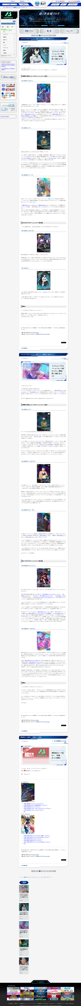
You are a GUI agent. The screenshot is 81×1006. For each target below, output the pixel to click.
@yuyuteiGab (45, 25)
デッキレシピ (5, 47)
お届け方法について (60, 1003)
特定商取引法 (40, 1003)
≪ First (33, 35)
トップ (20, 876)
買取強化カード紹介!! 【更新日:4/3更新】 (31, 737)
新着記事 (4, 37)
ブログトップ (5, 34)
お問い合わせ (71, 1003)
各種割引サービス (23, 1003)
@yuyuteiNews (61, 25)
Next (50, 35)
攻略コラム (5, 39)
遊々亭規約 (11, 1003)
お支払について (53, 1003)
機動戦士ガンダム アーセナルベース (31, 876)
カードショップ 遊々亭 (40, 3)
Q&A (66, 1003)
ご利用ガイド (16, 1003)
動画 (4, 42)
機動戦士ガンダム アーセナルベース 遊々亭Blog (8, 30)
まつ (65, 42)
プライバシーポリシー (32, 1003)
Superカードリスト (7, 55)
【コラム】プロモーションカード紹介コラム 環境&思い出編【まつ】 (37, 38)
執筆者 (4, 50)
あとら (64, 358)
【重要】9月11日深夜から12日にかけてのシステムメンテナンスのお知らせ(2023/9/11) (8, 65)
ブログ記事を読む (24, 348)
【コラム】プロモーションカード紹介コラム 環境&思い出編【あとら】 (37, 354)
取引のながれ (46, 1003)
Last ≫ (54, 35)
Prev (37, 35)
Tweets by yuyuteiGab (5, 116)
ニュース (4, 45)
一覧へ (24, 811)
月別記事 (4, 52)
